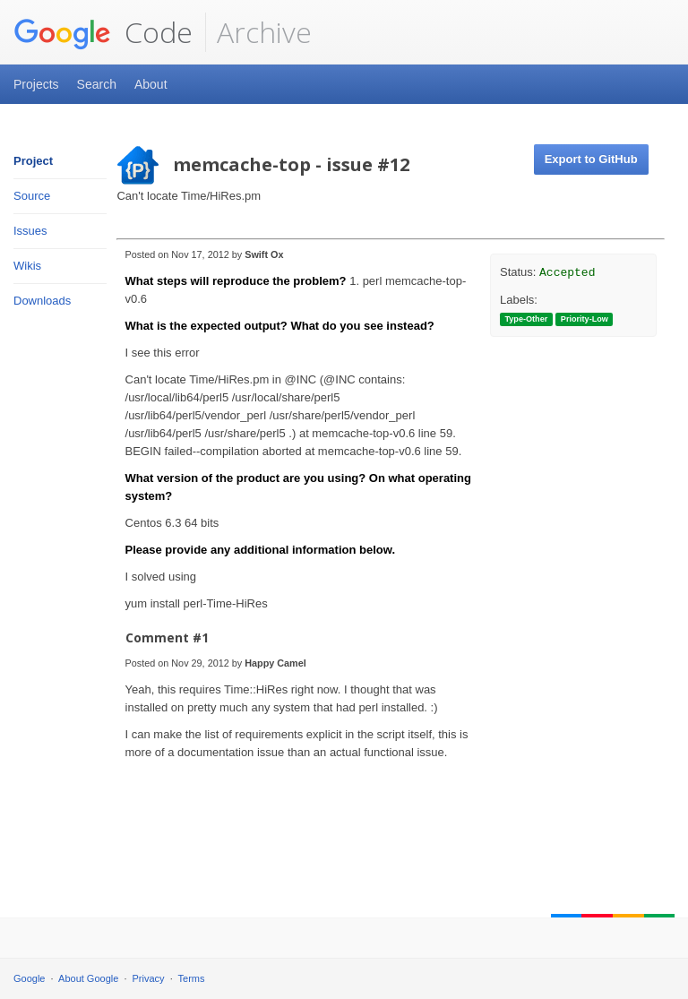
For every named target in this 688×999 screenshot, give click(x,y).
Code (103, 32)
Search (96, 84)
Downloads (42, 300)
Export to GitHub (591, 159)
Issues (30, 230)
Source (31, 195)
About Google (88, 978)
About (151, 84)
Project (33, 161)
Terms (191, 978)
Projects (36, 84)
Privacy (149, 978)
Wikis (27, 265)
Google (29, 978)
